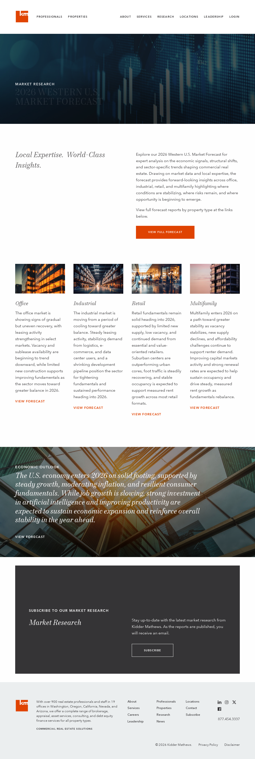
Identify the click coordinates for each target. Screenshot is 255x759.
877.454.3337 (229, 719)
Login (234, 16)
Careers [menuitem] (133, 714)
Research (165, 16)
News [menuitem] (161, 721)
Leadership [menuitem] (136, 721)
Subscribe (152, 650)
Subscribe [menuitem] (193, 714)
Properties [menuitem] (164, 708)
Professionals (50, 16)
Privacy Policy (208, 745)
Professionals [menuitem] (166, 701)
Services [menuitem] (134, 708)
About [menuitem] (132, 701)
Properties (77, 16)
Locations (189, 16)
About (125, 16)
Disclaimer (232, 745)
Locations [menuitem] (192, 701)
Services (144, 16)
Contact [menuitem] (191, 708)
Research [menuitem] (163, 714)
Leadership (214, 16)
